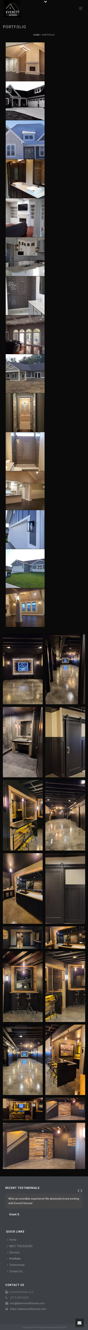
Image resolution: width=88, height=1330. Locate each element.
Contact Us (14, 1271)
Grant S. (14, 1214)
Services (13, 1252)
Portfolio (14, 1258)
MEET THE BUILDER (20, 1246)
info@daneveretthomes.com (27, 1303)
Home (36, 35)
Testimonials (16, 1264)
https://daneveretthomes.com (28, 1309)
